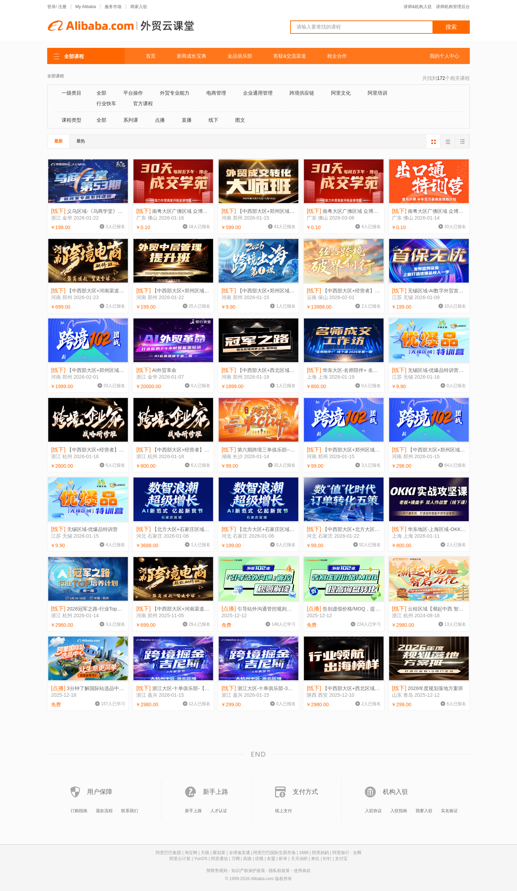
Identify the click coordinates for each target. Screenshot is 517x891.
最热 (80, 141)
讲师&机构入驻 (418, 6)
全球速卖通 (239, 852)
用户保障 (99, 791)
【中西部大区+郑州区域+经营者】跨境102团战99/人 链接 (344, 450)
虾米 (283, 858)
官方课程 (143, 103)
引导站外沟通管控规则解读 (258, 609)
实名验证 (449, 811)
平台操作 (133, 93)
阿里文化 (341, 93)
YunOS (200, 858)
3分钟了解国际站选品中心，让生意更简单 (88, 688)
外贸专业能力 (174, 93)
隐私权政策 (279, 870)
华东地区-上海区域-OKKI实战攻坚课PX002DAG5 (429, 529)
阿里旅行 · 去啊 (346, 852)
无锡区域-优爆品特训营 (84, 529)
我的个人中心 (444, 56)
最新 (58, 141)
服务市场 (113, 6)
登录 (51, 6)
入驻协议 (373, 811)
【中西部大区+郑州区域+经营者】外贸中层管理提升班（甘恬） (173, 290)
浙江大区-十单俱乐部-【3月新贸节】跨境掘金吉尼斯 (173, 688)
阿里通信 (219, 858)
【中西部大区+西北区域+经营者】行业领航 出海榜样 (344, 688)
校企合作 (337, 56)
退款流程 (104, 811)
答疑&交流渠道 (289, 56)
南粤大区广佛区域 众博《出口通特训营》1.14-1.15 (429, 211)
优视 (259, 858)
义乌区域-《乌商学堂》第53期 (88, 211)
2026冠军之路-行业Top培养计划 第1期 (88, 609)
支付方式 (305, 791)
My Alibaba (85, 6)
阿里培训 (377, 93)
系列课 (130, 120)
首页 (151, 56)
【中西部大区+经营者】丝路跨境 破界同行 (344, 290)
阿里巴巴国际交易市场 (274, 852)
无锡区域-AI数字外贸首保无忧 (429, 290)
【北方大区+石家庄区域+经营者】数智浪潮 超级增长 (173, 529)
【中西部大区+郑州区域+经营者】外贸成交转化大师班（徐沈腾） (258, 211)
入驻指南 (398, 811)
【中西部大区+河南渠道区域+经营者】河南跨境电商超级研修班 (173, 609)
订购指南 (78, 811)
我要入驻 (424, 811)
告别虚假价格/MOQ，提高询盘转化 (344, 609)
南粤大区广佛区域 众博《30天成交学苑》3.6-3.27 (344, 211)
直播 (187, 120)
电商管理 (216, 93)
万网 (235, 858)
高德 (247, 858)
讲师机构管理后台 (453, 6)
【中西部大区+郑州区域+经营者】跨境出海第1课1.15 (258, 290)
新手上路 (215, 791)
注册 (62, 6)
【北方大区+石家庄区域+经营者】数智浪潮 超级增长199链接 (258, 529)
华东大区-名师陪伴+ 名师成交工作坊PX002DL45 (344, 370)
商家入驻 (138, 6)
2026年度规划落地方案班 (427, 688)
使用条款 (302, 870)
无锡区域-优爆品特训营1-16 (429, 370)
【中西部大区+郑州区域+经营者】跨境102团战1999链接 (88, 370)
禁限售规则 (217, 870)
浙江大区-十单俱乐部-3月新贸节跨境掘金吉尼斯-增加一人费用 (258, 688)
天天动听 (299, 858)
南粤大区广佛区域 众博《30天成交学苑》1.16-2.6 (173, 211)
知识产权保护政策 (248, 870)
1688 (304, 852)
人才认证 (218, 811)
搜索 (451, 27)
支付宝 (341, 858)
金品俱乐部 (240, 56)
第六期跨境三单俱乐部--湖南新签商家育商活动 (258, 450)
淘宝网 (191, 852)
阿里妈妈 (320, 852)
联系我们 (129, 811)
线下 (213, 120)
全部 (101, 93)
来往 (315, 858)
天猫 (205, 852)
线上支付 (283, 811)
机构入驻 (395, 791)
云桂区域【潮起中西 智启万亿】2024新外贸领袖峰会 (429, 609)
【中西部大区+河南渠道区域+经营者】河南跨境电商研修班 (88, 290)
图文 (240, 120)
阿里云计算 (180, 858)
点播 (160, 120)
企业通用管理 (258, 93)
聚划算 (219, 852)
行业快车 (106, 103)
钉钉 (327, 858)
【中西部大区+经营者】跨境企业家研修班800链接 (173, 450)
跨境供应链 (301, 93)
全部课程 (55, 76)
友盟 (271, 858)
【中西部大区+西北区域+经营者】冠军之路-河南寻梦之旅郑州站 (258, 370)
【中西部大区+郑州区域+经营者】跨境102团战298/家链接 (429, 450)
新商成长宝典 (191, 56)
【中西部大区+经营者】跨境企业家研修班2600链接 (88, 450)
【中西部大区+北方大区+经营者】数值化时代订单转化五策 (344, 529)
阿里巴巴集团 (168, 852)
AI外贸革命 (156, 370)
